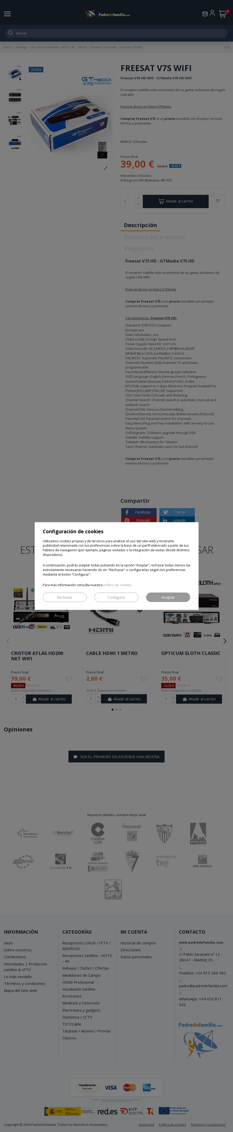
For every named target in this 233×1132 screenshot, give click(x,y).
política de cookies (117, 585)
